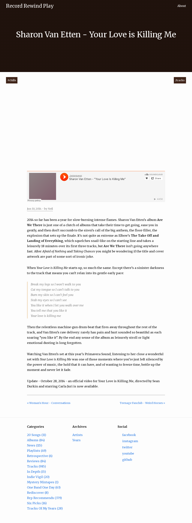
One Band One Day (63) (44, 487)
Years (76, 440)
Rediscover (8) (38, 492)
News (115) (34, 445)
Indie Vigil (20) (38, 477)
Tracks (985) (36, 466)
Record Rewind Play (30, 6)
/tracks (179, 80)
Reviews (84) (36, 461)
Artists (77, 435)
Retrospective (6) (39, 456)
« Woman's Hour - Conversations (48, 403)
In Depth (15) (36, 471)
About (181, 6)
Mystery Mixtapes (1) (42, 482)
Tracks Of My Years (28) (45, 508)
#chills (12, 80)
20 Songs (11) (36, 435)
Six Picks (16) (37, 503)
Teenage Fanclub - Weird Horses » (142, 403)
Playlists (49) (36, 450)
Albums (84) (36, 440)
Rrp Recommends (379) (44, 498)
